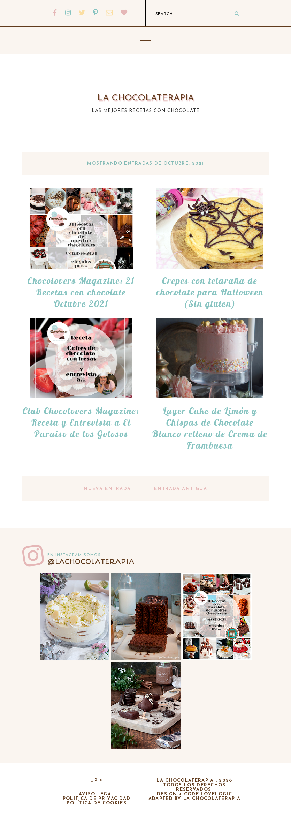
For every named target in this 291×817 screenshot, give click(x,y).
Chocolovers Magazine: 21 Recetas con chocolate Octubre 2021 (81, 292)
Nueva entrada (108, 489)
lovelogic (216, 794)
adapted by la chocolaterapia (194, 798)
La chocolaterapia (145, 98)
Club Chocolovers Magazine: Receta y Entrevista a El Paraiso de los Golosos (81, 422)
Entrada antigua (179, 489)
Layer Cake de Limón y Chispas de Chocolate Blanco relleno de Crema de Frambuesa (210, 428)
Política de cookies (97, 803)
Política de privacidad (97, 798)
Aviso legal (96, 794)
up (96, 780)
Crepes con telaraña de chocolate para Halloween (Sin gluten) (210, 292)
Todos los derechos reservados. (194, 787)
